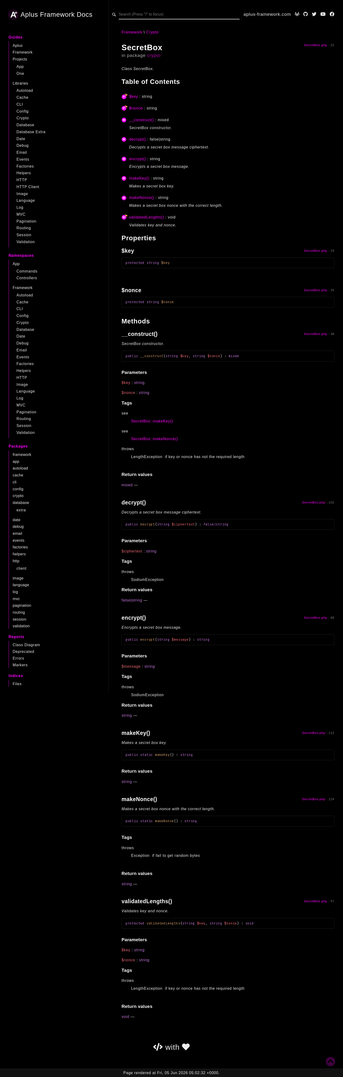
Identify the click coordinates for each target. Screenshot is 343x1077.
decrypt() (137, 139)
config (18, 489)
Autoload (24, 90)
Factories (25, 166)
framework (22, 455)
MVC (21, 214)
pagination (22, 605)
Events (22, 159)
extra (21, 510)
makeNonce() (141, 198)
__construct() (141, 120)
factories (20, 547)
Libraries (20, 83)
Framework (23, 52)
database (21, 503)
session (19, 619)
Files (17, 684)
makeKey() (139, 178)
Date (20, 139)
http (16, 561)
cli (14, 482)
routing (19, 612)
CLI (19, 104)
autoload (20, 468)
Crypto (22, 118)
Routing (23, 228)
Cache (22, 97)
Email (21, 152)
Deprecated (23, 652)
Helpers (23, 173)
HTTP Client (27, 187)
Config (22, 111)
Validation (25, 242)
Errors (18, 658)
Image (22, 194)
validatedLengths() (146, 217)
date (17, 520)
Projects (20, 59)
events (19, 540)
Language (25, 200)
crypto (18, 496)
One (20, 73)
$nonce (136, 108)
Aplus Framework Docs (51, 14)
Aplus (18, 46)
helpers (19, 554)
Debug (22, 145)
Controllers (26, 278)
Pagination (26, 221)
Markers (20, 665)
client (21, 568)
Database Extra (30, 132)
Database (25, 125)
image (18, 578)
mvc (16, 599)
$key (133, 96)
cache (18, 475)
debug (18, 527)
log (15, 592)
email (17, 533)
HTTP (21, 180)
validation (21, 626)
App (20, 67)
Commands (27, 271)
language (21, 585)
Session (24, 235)
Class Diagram (26, 645)
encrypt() (137, 159)
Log (19, 207)
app (16, 461)
